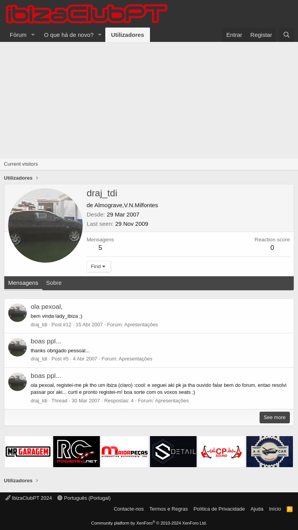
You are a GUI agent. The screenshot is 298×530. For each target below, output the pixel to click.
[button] (32, 35)
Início (275, 509)
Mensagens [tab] (23, 282)
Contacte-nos (129, 509)
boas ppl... (46, 341)
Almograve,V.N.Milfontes (126, 205)
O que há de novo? (69, 34)
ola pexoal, (47, 306)
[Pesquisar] (286, 35)
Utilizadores (127, 34)
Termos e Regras (168, 509)
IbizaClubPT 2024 (28, 498)
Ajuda (257, 509)
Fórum (18, 34)
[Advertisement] (149, 100)
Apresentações (141, 324)
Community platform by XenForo (149, 523)
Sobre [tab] (54, 282)
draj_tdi (39, 324)
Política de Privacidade (219, 509)
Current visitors (21, 164)
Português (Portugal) (84, 498)
